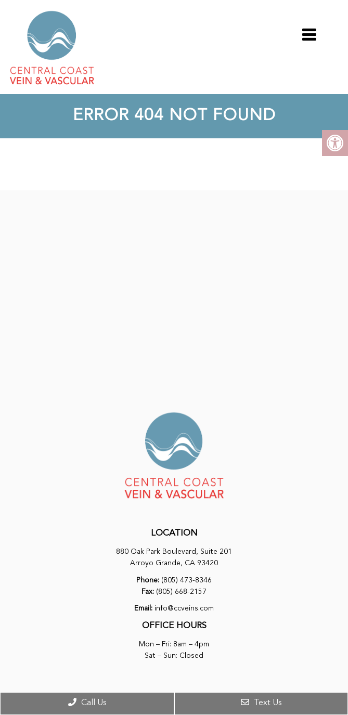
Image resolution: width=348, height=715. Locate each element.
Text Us (261, 702)
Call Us (87, 702)
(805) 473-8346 (186, 580)
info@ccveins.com (184, 608)
